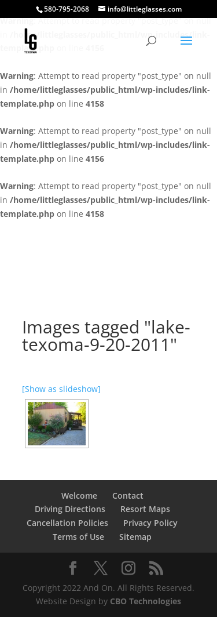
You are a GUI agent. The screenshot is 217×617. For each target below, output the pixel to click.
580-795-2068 (66, 9)
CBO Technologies (145, 601)
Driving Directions (70, 508)
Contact (128, 495)
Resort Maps (145, 508)
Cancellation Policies (67, 522)
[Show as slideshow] (61, 388)
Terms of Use (78, 536)
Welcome (79, 495)
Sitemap (135, 536)
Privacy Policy (150, 522)
